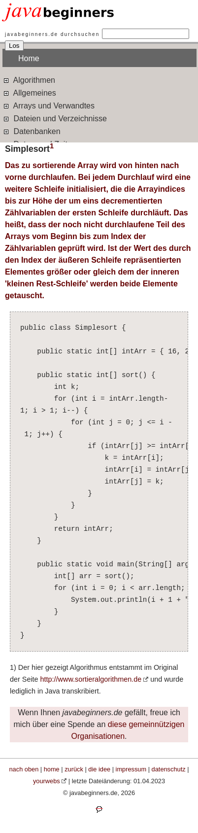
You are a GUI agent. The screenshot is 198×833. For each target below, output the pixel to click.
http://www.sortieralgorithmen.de (91, 679)
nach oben (24, 769)
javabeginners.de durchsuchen (52, 34)
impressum (131, 769)
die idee (99, 769)
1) (13, 667)
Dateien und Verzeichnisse (54, 118)
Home (28, 58)
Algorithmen (28, 79)
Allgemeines (29, 92)
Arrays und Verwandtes (48, 105)
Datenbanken (31, 131)
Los (14, 45)
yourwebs (46, 781)
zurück (74, 769)
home (52, 769)
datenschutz (169, 769)
